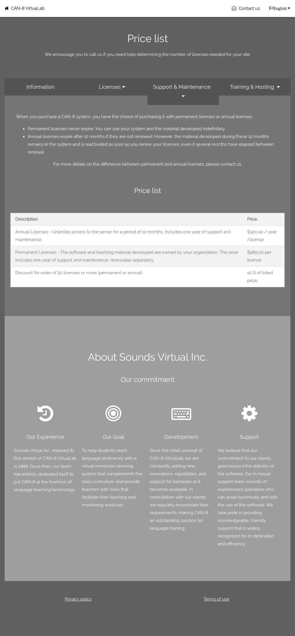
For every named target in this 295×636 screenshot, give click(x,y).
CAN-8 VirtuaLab (24, 8)
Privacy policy (78, 599)
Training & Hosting (255, 87)
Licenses (112, 87)
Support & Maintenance (183, 91)
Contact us (246, 8)
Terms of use (216, 599)
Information (40, 87)
